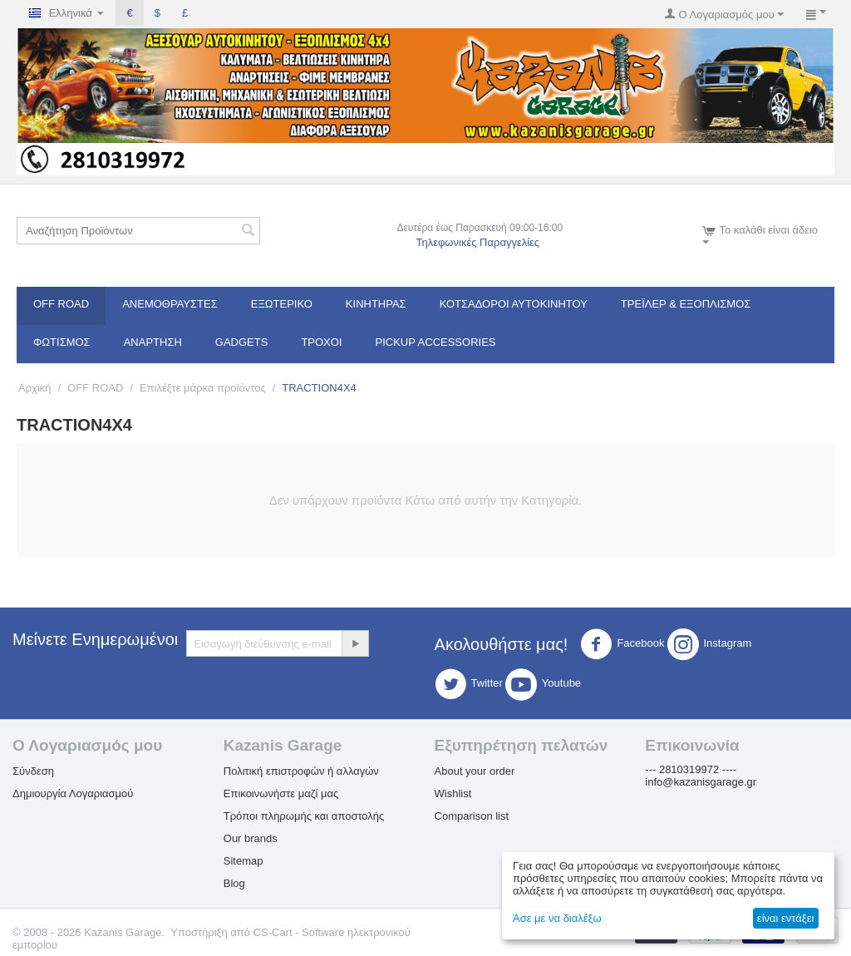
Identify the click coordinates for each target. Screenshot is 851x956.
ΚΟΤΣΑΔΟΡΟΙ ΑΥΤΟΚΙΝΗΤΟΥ (514, 304)
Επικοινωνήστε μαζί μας (281, 793)
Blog (234, 883)
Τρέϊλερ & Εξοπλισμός (686, 304)
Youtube (543, 684)
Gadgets (241, 342)
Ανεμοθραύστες (170, 304)
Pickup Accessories (436, 342)
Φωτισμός (62, 342)
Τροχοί (321, 342)
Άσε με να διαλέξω (557, 918)
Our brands (251, 838)
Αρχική (35, 388)
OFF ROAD (61, 304)
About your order (475, 771)
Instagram (709, 644)
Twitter (469, 684)
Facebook (622, 644)
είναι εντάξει (785, 918)
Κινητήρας (376, 304)
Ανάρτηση (153, 342)
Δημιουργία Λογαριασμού (72, 793)
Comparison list (472, 816)
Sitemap (243, 861)
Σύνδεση (33, 771)
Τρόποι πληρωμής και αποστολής (304, 816)
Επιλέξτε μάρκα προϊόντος (203, 388)
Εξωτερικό (281, 304)
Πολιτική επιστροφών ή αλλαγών (301, 771)
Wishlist (453, 793)
